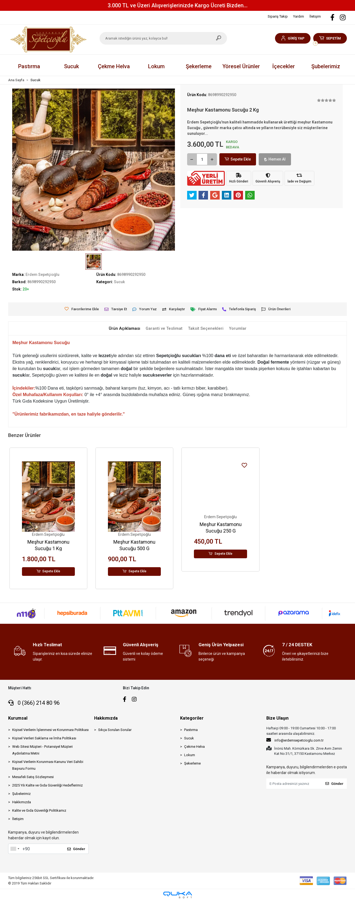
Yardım (298, 16)
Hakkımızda (21, 802)
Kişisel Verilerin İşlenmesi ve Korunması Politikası (50, 730)
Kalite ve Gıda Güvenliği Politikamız (39, 810)
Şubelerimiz (325, 66)
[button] (293, 38)
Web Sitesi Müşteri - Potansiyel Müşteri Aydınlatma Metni (42, 750)
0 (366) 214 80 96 (34, 703)
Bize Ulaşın (277, 718)
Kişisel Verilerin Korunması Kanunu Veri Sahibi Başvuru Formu (47, 765)
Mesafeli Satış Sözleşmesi (33, 777)
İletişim (315, 16)
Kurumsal (17, 718)
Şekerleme (192, 763)
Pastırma (191, 730)
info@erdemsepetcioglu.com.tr (295, 739)
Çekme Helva (194, 747)
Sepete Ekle (236, 159)
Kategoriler (192, 718)
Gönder (76, 849)
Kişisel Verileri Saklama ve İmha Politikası (44, 738)
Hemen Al (269, 159)
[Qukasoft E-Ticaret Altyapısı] (177, 895)
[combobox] (14, 849)
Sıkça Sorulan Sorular (115, 730)
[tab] (124, 328)
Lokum (189, 755)
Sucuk (189, 738)
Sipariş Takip (278, 16)
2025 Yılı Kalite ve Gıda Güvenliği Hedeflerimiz (47, 785)
